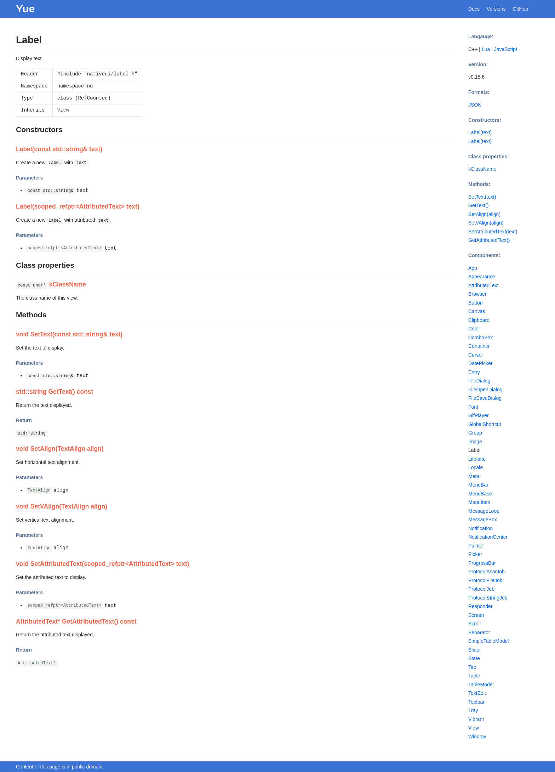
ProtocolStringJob (488, 598)
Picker (475, 554)
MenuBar (478, 485)
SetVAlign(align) (485, 223)
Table (474, 676)
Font (473, 407)
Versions (496, 9)
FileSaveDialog (485, 398)
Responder (480, 606)
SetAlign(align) (484, 214)
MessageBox (482, 519)
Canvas (476, 311)
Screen (476, 615)
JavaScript (505, 49)
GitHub (520, 9)
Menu (474, 476)
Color (474, 328)
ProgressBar (482, 563)
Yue (25, 9)
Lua (486, 49)
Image (475, 441)
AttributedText (483, 285)
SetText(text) (482, 197)
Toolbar (476, 702)
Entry (474, 372)
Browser (477, 294)
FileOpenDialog (485, 389)
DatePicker (480, 363)
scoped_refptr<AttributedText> (65, 248)
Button (475, 303)
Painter (476, 546)
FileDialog (479, 381)
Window (477, 736)
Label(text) (480, 132)
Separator (479, 632)
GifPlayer (478, 415)
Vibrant (476, 719)
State (474, 658)
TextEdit (477, 693)
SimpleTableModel (488, 641)
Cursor (475, 355)
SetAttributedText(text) (492, 231)
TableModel (481, 684)
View (63, 110)
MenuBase (480, 493)
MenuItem (479, 502)
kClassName (482, 169)
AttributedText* (37, 663)
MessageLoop (483, 511)
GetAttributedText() (489, 240)
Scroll (474, 623)
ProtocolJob (481, 589)
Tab (472, 667)
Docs (474, 9)
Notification (480, 528)
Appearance (481, 276)
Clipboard (479, 320)
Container (479, 346)
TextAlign (39, 490)
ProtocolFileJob (485, 580)
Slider (474, 650)
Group (475, 433)
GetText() (478, 205)
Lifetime (477, 459)
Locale (475, 467)
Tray (473, 710)
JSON (474, 105)
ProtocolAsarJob (486, 571)
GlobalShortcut (484, 424)
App (472, 268)
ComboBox (480, 337)
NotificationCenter (488, 537)
